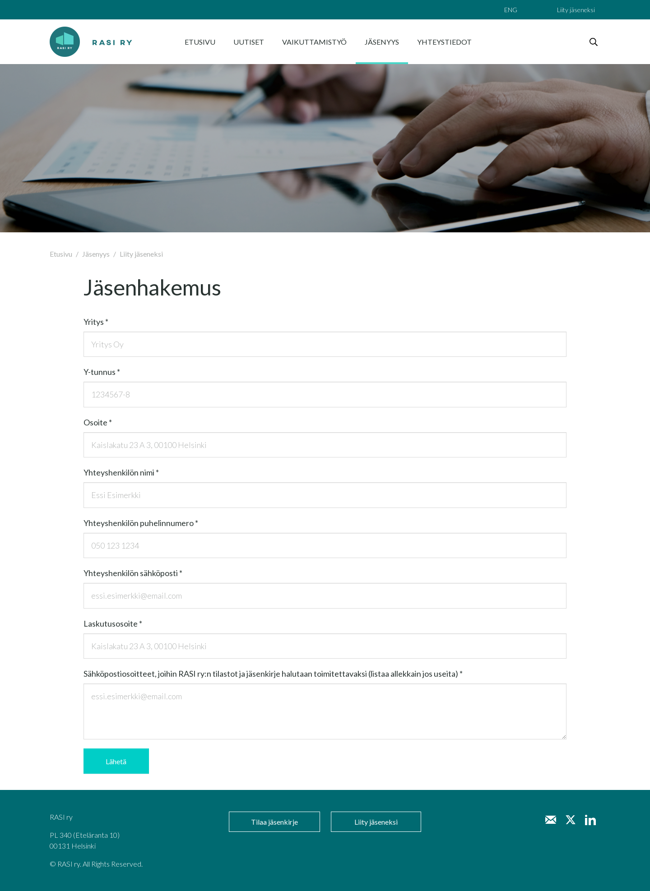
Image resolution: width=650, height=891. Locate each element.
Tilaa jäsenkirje (274, 821)
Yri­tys (96, 322)
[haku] (593, 41)
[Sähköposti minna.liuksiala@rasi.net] (550, 819)
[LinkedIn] (590, 819)
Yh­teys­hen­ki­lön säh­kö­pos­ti (133, 573)
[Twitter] (570, 819)
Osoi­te (98, 422)
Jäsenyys (96, 253)
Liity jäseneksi (576, 10)
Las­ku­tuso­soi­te (113, 623)
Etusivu (61, 253)
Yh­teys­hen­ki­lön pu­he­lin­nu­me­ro (141, 523)
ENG (510, 10)
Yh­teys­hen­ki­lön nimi (121, 472)
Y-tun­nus (102, 372)
